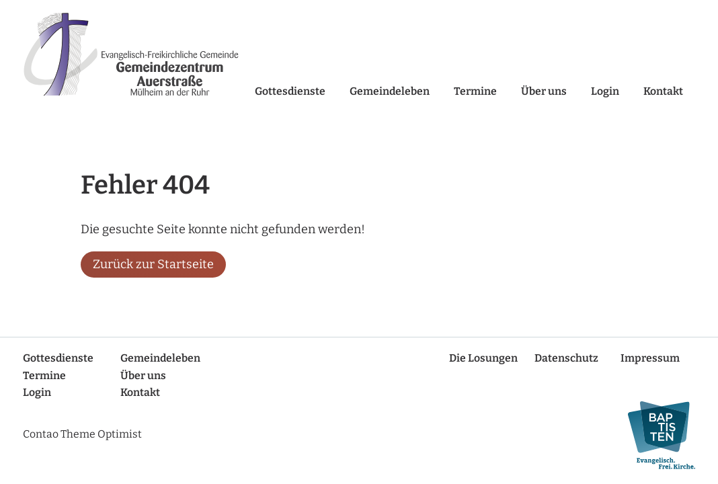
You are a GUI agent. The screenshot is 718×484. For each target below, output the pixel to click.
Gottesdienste (290, 91)
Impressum (650, 358)
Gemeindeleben (390, 91)
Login (605, 91)
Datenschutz (566, 358)
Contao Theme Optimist (82, 434)
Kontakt (663, 91)
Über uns (544, 91)
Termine (475, 91)
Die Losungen (483, 358)
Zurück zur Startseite (153, 264)
